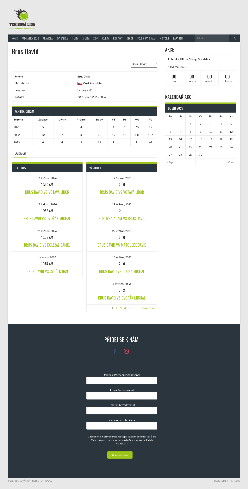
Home (15, 38)
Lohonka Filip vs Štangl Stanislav (189, 59)
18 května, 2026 (47, 204)
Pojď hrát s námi (146, 38)
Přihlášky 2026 (30, 38)
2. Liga (86, 38)
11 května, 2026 (47, 178)
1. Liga (75, 38)
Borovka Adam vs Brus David (122, 218)
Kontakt (118, 38)
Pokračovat (148, 308)
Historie (164, 38)
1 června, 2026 (47, 257)
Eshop (130, 38)
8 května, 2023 (122, 283)
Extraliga (62, 38)
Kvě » (231, 162)
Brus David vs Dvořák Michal (47, 218)
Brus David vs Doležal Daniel (47, 245)
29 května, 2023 (122, 204)
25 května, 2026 (47, 230)
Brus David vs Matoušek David (122, 245)
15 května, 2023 (122, 257)
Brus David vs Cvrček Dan (47, 271)
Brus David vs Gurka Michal (122, 271)
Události (20, 153)
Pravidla (48, 38)
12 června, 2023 (122, 178)
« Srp (170, 162)
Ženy (95, 38)
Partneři (178, 38)
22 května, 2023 (122, 230)
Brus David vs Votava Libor (47, 192)
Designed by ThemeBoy (227, 481)
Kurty (105, 38)
